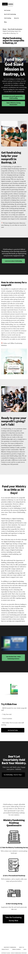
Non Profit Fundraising (15, 29)
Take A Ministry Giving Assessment (13, 103)
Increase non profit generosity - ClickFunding (13, 97)
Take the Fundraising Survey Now (13, 919)
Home (4, 29)
